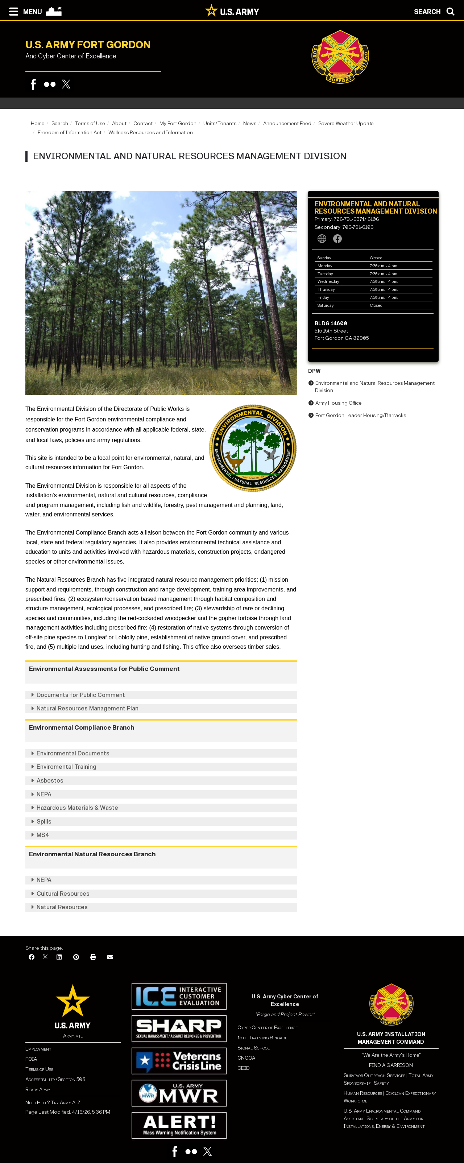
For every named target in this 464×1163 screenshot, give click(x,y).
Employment (38, 1049)
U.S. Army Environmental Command (382, 1111)
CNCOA (246, 1058)
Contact (143, 123)
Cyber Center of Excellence (267, 1027)
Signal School (253, 1048)
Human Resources (363, 1093)
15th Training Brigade (262, 1038)
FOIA (31, 1059)
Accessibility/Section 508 (55, 1079)
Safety (381, 1083)
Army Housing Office (338, 403)
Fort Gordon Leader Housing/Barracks (360, 415)
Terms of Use (90, 123)
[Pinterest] (76, 957)
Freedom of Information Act (70, 132)
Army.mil (73, 1036)
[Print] (93, 957)
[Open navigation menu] (23, 11)
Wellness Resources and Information (150, 132)
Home (38, 123)
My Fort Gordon (178, 123)
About (119, 123)
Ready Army (37, 1089)
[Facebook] (31, 957)
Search (59, 123)
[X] (45, 957)
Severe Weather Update (346, 123)
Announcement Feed (287, 123)
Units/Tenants (219, 123)
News (249, 123)
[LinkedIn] (59, 957)
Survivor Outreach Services (374, 1075)
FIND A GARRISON (391, 1065)
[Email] (110, 957)
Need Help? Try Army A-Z (52, 1103)
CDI (241, 1068)
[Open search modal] (436, 11)
